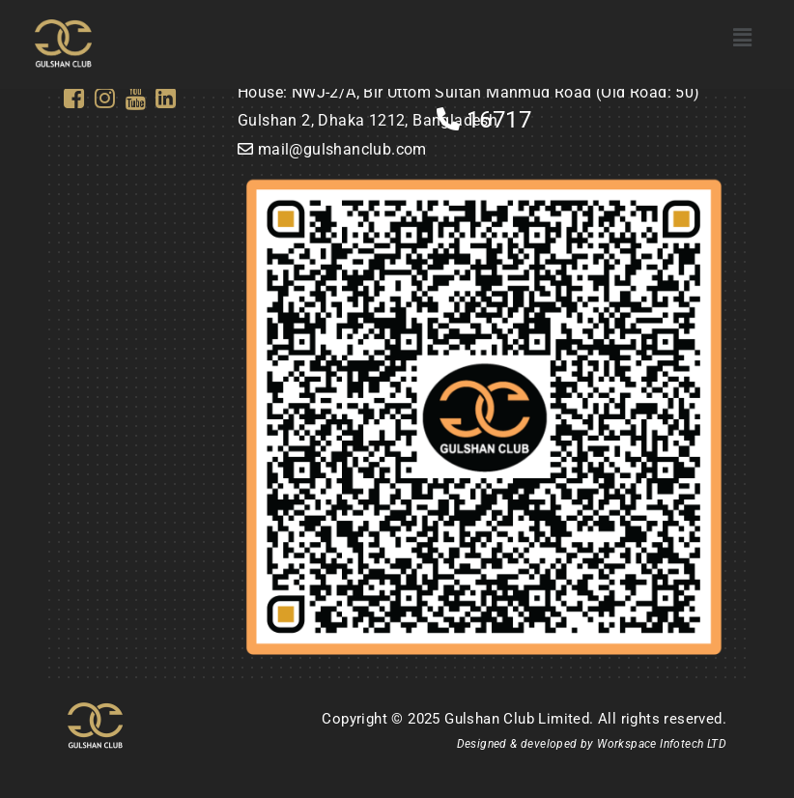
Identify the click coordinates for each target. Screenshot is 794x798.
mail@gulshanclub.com (342, 149)
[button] (742, 37)
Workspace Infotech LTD (661, 744)
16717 (484, 119)
